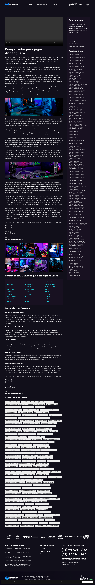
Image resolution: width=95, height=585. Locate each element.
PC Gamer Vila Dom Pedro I (75, 85)
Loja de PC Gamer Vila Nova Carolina (77, 236)
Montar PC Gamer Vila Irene (53, 460)
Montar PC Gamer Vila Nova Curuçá (76, 241)
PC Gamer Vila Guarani (39, 407)
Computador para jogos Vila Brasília (76, 54)
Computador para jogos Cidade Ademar (32, 498)
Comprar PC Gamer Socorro (75, 105)
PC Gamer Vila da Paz (73, 134)
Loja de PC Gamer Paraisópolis (75, 179)
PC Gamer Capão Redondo (74, 158)
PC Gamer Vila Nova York (54, 522)
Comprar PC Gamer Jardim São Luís (42, 417)
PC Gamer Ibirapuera (43, 415)
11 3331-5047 (9, 228)
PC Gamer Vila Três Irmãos (75, 270)
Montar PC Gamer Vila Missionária (76, 244)
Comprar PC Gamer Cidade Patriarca (13, 407)
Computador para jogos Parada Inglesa (33, 439)
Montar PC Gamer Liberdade (75, 148)
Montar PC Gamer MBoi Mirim (75, 167)
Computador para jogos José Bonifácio (77, 149)
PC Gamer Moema (73, 137)
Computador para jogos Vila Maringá (77, 139)
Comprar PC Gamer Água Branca (76, 183)
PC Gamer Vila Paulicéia (74, 113)
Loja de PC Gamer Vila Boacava (76, 176)
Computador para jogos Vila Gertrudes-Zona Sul (16, 404)
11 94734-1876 (10, 234)
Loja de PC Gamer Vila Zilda (52, 404)
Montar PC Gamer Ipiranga (74, 235)
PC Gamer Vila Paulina (74, 70)
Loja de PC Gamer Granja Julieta (76, 250)
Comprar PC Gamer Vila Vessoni (27, 420)
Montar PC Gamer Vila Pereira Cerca (77, 108)
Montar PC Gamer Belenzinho (55, 420)
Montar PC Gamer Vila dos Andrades (13, 512)
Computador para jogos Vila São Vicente (78, 185)
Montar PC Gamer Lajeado (11, 444)
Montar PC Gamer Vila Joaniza (75, 121)
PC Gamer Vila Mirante (10, 485)
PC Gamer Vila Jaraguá (74, 233)
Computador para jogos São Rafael (13, 455)
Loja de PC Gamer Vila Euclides (75, 143)
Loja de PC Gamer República (43, 471)
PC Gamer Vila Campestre (11, 417)
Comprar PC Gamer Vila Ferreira (76, 168)
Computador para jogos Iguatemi (46, 401)
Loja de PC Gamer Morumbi (41, 420)
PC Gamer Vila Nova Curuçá (41, 431)
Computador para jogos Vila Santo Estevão (32, 495)
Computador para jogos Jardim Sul (13, 487)
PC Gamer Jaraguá (41, 460)
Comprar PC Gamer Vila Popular (29, 458)
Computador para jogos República (30, 415)
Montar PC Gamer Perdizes (11, 501)
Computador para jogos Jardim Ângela (31, 423)
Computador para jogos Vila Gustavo (77, 165)
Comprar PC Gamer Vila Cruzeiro (12, 471)
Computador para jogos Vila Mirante (52, 514)
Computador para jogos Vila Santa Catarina (49, 409)
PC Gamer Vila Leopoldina (28, 431)
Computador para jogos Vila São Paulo (13, 423)
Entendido (87, 582)
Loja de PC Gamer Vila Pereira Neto (40, 466)
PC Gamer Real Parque (74, 201)
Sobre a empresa (42, 4)
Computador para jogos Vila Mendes (13, 522)
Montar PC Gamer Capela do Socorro (77, 103)
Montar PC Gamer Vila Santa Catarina (13, 431)
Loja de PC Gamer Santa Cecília (76, 266)
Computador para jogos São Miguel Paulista (78, 225)
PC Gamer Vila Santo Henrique (75, 62)
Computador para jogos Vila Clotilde (44, 455)
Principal (31, 4)
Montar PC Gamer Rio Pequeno (75, 222)
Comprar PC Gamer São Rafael (75, 128)
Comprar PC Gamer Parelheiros (12, 509)
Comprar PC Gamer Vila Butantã (76, 259)
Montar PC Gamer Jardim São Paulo (27, 452)
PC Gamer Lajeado (43, 522)
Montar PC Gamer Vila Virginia (52, 525)
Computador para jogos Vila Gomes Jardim (78, 84)
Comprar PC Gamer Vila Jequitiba (76, 127)
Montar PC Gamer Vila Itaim (25, 466)
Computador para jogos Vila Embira (26, 417)
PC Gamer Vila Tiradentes (74, 265)
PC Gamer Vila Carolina (74, 76)
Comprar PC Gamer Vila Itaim (75, 150)
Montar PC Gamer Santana (74, 254)
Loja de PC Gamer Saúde (74, 272)
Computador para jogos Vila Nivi (76, 170)
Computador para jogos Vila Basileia (29, 442)
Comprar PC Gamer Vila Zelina (56, 415)
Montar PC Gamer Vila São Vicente (76, 140)
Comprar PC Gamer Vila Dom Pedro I (13, 428)
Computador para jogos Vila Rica (76, 208)
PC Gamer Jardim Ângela (11, 436)
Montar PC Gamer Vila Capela (75, 164)
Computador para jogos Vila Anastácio (14, 498)
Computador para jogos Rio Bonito (76, 142)
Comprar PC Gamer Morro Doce (76, 245)
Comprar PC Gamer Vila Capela (75, 180)
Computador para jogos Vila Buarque (36, 436)
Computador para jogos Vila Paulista (13, 495)
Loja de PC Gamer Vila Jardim (75, 124)
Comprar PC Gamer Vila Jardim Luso (30, 522)
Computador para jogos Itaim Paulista (13, 409)
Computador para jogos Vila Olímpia (13, 415)
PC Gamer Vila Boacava (74, 161)
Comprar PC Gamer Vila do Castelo (13, 442)
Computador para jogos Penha (12, 420)
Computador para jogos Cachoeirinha (27, 490)
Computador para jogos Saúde (25, 501)
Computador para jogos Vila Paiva (13, 450)
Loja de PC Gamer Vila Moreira (12, 452)
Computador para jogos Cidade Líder (77, 66)
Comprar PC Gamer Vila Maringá (27, 525)
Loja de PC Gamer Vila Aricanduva (28, 447)
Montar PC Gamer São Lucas (75, 260)
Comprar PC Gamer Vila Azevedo (76, 216)
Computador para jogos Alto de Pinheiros (78, 110)
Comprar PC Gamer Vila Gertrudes (24, 485)
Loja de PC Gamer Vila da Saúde (76, 94)
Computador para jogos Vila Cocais (76, 87)
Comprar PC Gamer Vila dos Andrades (29, 401)
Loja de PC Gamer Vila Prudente (35, 479)
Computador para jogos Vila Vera (44, 487)
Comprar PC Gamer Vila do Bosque (76, 217)
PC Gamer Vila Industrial (48, 482)
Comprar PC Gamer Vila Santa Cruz (76, 207)
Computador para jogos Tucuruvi (76, 273)
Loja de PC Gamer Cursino (74, 81)
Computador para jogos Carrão (28, 487)
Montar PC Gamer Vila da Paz (12, 466)
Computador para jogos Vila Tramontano (34, 514)
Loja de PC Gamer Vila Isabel (26, 477)
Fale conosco (54, 4)
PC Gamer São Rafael (73, 56)
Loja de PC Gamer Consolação (46, 517)
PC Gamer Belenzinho (73, 106)
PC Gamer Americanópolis (74, 73)
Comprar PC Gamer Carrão (75, 78)
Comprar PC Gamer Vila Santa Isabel (77, 96)
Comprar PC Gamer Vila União (29, 428)
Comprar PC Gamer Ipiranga (11, 463)
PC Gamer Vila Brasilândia (28, 407)
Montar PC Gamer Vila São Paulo (76, 91)
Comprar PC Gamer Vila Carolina (44, 493)
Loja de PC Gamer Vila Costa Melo (12, 401)
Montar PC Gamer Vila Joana (75, 145)
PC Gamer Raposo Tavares (75, 262)
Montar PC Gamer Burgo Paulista (76, 88)
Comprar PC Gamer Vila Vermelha (27, 509)
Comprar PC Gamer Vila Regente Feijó (77, 182)
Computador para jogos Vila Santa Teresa (78, 159)
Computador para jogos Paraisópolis (77, 112)
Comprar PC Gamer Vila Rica (75, 102)
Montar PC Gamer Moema (11, 412)
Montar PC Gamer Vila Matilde (75, 130)
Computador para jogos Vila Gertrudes (41, 485)
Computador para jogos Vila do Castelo (77, 90)
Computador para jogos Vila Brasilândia (77, 186)
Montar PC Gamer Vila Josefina (75, 109)
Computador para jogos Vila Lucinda (77, 242)
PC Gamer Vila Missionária (74, 156)
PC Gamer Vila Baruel (22, 436)
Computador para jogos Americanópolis (77, 72)
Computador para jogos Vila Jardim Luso (78, 133)
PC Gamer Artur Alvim (50, 520)
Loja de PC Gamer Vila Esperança (29, 506)
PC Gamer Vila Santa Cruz (74, 227)
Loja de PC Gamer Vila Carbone (28, 455)
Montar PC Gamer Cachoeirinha (76, 162)
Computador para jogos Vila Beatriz (46, 442)
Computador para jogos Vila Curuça (13, 517)
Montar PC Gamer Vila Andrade (40, 501)
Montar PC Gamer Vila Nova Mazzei (49, 450)
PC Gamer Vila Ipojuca (74, 187)
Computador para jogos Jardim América (36, 404)
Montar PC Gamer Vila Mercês (75, 173)
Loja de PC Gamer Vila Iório (75, 214)
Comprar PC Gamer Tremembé (75, 136)
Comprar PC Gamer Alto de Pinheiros (13, 474)
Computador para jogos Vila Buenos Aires (14, 439)
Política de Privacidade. (61, 581)
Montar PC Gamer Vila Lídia (75, 220)
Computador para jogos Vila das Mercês (77, 198)
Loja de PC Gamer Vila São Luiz (75, 199)
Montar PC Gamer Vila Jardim (75, 202)
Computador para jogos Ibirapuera (28, 471)
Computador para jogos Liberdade (76, 155)
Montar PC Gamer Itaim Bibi (42, 452)
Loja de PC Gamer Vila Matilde (75, 219)
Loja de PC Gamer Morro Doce (42, 463)
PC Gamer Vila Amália (73, 189)
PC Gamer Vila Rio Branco (74, 275)
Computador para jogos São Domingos (77, 247)
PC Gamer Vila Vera (53, 431)
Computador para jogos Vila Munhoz (13, 493)
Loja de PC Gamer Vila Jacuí (42, 509)
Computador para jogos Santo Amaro (77, 57)
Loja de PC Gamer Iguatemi (28, 474)
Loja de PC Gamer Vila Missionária (25, 412)
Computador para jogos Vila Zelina (44, 428)
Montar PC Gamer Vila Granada (25, 444)
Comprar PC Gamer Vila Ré (75, 251)
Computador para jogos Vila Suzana (77, 177)
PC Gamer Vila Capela (55, 471)
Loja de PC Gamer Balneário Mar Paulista (78, 125)
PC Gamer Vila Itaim (73, 131)
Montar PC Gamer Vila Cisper (75, 248)
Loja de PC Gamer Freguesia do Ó (29, 512)
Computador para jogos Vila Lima (76, 232)
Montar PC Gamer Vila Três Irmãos (76, 267)
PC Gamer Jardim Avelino (11, 520)
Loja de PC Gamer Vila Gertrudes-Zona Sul (78, 223)
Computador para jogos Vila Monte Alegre (78, 93)
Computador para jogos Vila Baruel (45, 458)
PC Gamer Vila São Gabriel (74, 238)
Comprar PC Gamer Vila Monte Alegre (30, 517)
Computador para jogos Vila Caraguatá (51, 439)
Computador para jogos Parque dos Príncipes (15, 482)
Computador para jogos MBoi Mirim (49, 423)
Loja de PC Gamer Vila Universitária (76, 211)
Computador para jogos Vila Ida (29, 460)
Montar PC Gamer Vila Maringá (75, 229)
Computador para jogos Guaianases (13, 460)
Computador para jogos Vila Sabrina (41, 444)
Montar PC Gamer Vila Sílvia (44, 512)
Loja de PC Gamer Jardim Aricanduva (13, 425)
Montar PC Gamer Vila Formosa (12, 477)
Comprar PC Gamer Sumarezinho (76, 79)
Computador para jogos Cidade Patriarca (50, 498)
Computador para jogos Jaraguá (76, 99)
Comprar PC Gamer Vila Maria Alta (12, 447)
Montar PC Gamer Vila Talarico (75, 69)
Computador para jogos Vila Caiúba (34, 482)
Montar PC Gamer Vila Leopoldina (76, 116)
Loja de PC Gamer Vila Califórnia (76, 118)
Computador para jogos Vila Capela (76, 171)
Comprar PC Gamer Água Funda (76, 193)
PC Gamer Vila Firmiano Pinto (12, 490)
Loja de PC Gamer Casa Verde (75, 59)
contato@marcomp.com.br (14, 239)
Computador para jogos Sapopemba (77, 97)
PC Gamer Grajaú (23, 479)
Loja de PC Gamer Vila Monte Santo (13, 458)
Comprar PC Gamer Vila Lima (42, 474)
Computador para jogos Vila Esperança (77, 256)
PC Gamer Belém (72, 269)
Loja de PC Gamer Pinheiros (75, 230)
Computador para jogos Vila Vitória (13, 506)
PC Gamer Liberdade (73, 213)
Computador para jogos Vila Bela (49, 495)
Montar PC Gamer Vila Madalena (76, 205)
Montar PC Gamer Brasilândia (43, 490)
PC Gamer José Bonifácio (74, 75)
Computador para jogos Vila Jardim (76, 119)
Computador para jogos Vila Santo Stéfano (31, 450)
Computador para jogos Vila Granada (47, 425)
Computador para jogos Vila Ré (75, 226)
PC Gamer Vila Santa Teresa (24, 520)
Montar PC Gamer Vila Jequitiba (76, 192)
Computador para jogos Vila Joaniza (26, 463)
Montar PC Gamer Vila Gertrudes (76, 257)
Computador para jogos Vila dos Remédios (78, 100)
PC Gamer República (73, 196)
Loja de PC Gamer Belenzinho (12, 479)
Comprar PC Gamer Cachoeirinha (76, 204)
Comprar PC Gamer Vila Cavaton (29, 493)
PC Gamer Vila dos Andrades (40, 477)
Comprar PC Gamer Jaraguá (37, 520)
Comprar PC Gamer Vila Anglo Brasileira (77, 190)
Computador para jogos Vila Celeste (30, 425)
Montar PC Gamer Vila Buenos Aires (31, 409)
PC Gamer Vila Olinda (40, 525)
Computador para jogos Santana (45, 506)
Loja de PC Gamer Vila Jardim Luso (76, 82)
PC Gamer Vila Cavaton (74, 263)
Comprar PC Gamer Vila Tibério (12, 525)
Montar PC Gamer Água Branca (54, 477)
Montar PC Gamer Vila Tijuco (43, 447)
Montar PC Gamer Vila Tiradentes (41, 412)
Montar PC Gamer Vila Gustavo (75, 153)
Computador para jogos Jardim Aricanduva (14, 514)
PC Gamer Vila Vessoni (74, 146)
